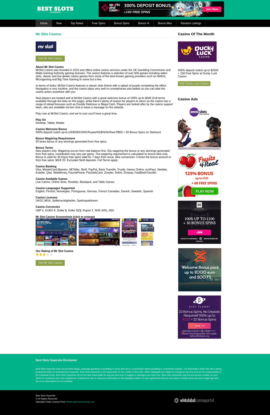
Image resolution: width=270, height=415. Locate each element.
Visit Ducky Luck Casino (194, 83)
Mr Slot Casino (48, 34)
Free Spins (98, 23)
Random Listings (191, 23)
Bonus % (143, 23)
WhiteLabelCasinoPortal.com (80, 401)
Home (44, 23)
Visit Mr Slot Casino (50, 58)
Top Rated (77, 23)
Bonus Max (165, 23)
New (59, 23)
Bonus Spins (121, 23)
